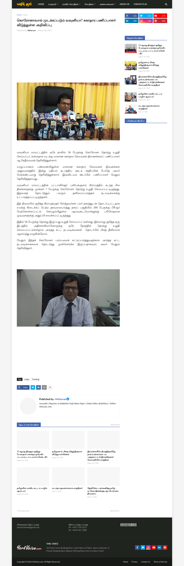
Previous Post (23, 511)
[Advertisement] (68, 55)
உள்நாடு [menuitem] (52, 4)
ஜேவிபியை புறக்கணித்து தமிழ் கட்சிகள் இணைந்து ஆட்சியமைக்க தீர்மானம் (102, 491)
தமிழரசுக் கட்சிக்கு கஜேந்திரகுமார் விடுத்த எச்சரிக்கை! (67, 452)
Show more (115, 425)
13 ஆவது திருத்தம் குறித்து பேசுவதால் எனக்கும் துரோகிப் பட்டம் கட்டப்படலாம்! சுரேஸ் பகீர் (32, 454)
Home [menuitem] (41, 4)
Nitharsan (60, 399)
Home (19, 15)
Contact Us (145, 562)
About (125, 562)
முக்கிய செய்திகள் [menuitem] (70, 4)
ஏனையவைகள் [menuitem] (107, 4)
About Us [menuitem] (124, 4)
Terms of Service (160, 562)
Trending (35, 379)
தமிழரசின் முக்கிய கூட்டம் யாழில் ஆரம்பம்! (32, 489)
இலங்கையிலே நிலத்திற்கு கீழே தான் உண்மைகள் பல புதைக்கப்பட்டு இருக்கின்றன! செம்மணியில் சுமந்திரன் (101, 455)
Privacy (135, 562)
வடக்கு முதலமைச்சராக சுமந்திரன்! (67, 488)
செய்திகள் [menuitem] (89, 4)
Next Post (114, 511)
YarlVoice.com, (38, 562)
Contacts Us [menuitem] (140, 4)
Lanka (25, 15)
